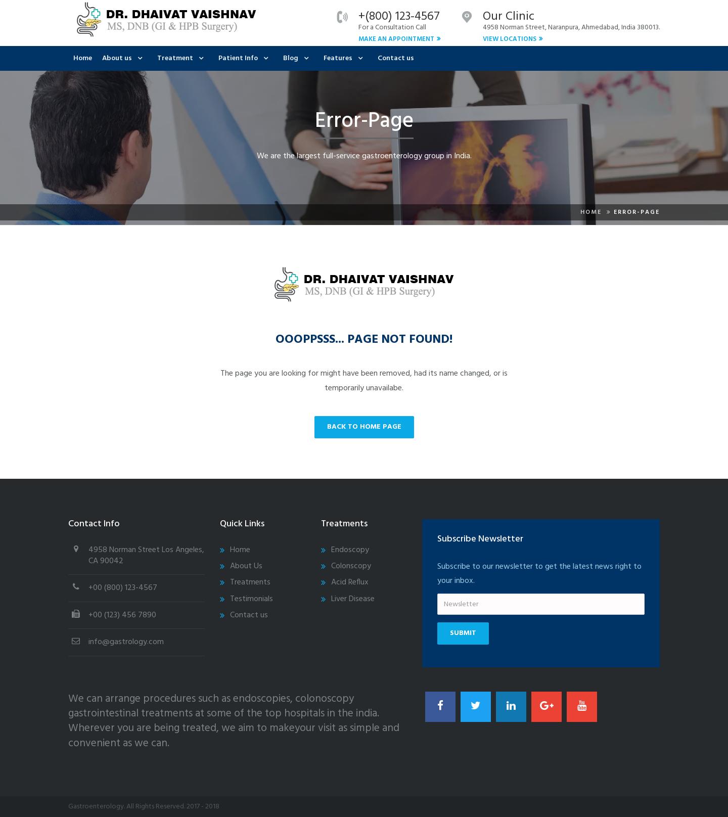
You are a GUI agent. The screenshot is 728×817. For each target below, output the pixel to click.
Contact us (396, 58)
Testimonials (251, 599)
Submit (463, 633)
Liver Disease (353, 599)
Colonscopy (351, 566)
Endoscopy (350, 550)
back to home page (364, 427)
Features (338, 58)
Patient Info (238, 58)
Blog (290, 58)
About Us (246, 566)
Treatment (175, 58)
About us (117, 58)
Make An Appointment (396, 39)
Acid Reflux (350, 582)
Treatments (250, 582)
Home (82, 58)
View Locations (509, 39)
